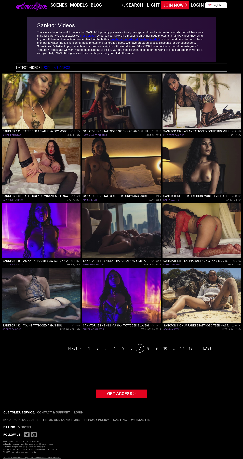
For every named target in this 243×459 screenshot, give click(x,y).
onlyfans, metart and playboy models (135, 39)
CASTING (120, 420)
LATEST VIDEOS (28, 68)
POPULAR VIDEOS (56, 68)
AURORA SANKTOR (12, 135)
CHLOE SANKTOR (171, 265)
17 (182, 348)
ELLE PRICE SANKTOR (173, 135)
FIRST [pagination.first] (72, 348)
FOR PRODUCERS (26, 420)
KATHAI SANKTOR (171, 200)
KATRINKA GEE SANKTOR (95, 135)
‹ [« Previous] (80, 348)
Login (79, 412)
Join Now (174, 5)
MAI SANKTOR (90, 200)
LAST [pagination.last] (207, 348)
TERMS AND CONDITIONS (61, 420)
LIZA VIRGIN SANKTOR (13, 200)
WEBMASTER (140, 420)
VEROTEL (25, 427)
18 (191, 348)
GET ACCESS (122, 393)
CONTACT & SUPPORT (53, 412)
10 (165, 348)
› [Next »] (198, 348)
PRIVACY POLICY (96, 420)
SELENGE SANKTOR (12, 329)
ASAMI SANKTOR (171, 329)
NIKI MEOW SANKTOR (93, 265)
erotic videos (88, 35)
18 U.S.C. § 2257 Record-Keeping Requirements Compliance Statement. (32, 457)
